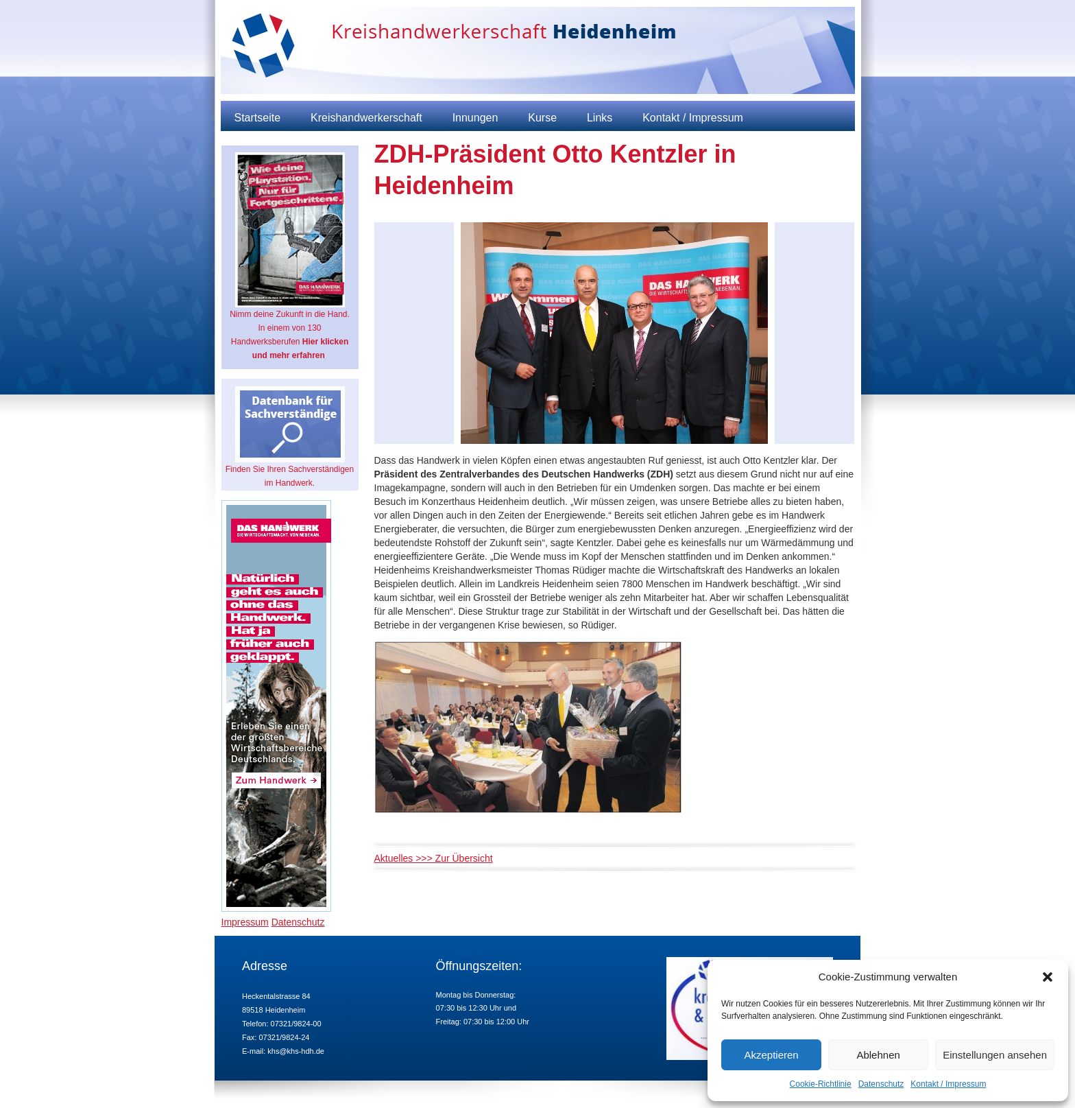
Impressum (245, 922)
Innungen (475, 117)
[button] (1047, 977)
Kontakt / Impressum (948, 1084)
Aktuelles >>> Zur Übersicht (433, 858)
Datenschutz (881, 1084)
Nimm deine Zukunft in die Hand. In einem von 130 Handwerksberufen (290, 256)
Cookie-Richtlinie (820, 1084)
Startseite (257, 117)
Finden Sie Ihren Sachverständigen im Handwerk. (290, 437)
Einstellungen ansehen (995, 1055)
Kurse (542, 117)
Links (599, 117)
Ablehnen (877, 1055)
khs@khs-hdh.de (295, 1051)
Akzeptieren (771, 1055)
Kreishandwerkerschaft (366, 117)
